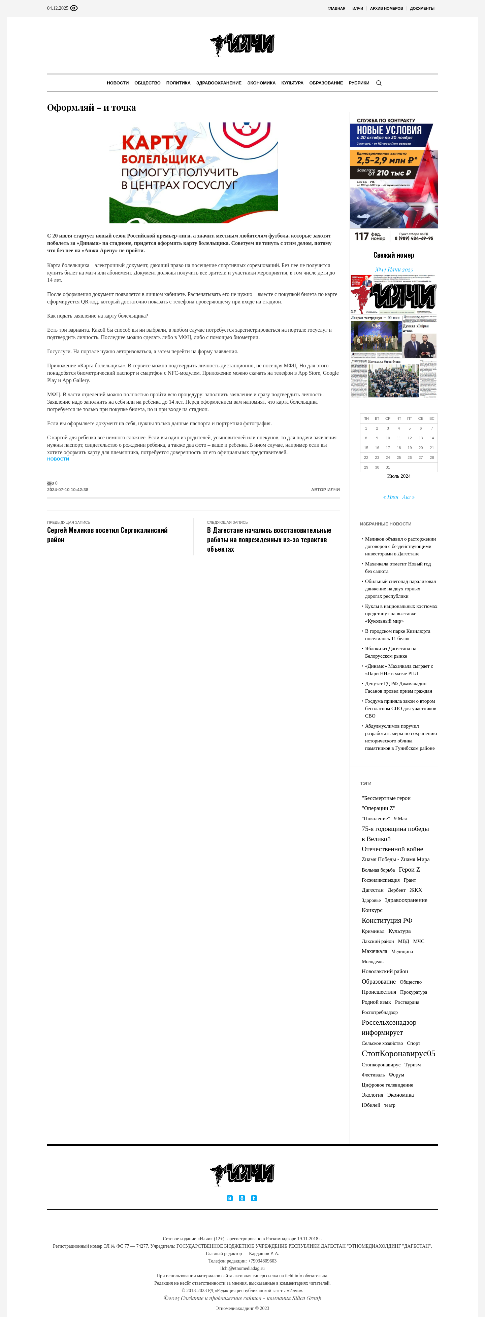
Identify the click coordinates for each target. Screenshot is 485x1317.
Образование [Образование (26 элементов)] (379, 981)
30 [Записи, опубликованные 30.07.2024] (377, 467)
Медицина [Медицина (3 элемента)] (402, 951)
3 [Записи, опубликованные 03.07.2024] (388, 428)
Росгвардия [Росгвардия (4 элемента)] (407, 1002)
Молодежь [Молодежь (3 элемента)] (373, 961)
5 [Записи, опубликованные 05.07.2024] (410, 428)
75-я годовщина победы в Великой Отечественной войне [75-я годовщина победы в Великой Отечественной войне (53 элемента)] (395, 838)
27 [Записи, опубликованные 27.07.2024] (421, 457)
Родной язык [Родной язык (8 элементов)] (376, 1002)
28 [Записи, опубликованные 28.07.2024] (432, 457)
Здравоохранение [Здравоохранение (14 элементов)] (406, 900)
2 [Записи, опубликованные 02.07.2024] (377, 428)
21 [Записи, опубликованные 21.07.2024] (432, 448)
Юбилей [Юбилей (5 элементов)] (371, 1105)
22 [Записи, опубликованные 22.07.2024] (366, 457)
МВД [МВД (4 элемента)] (403, 941)
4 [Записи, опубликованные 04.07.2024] (399, 428)
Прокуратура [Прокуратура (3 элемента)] (413, 992)
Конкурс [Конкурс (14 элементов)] (372, 910)
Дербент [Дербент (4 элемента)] (397, 890)
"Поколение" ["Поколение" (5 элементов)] (376, 818)
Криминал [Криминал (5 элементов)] (373, 931)
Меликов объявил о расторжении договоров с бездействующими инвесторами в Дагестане (400, 546)
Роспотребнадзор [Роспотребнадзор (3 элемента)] (380, 1012)
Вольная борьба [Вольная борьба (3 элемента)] (378, 870)
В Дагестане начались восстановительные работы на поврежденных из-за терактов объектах (269, 539)
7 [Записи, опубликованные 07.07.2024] (432, 428)
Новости (58, 459)
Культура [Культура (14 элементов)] (399, 931)
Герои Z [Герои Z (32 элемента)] (409, 869)
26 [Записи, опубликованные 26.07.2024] (410, 457)
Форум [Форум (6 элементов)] (396, 1074)
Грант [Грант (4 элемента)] (410, 880)
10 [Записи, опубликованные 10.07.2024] (388, 438)
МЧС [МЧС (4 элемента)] (418, 941)
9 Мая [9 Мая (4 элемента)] (400, 818)
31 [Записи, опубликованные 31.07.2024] (388, 467)
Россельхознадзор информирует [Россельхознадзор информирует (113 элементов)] (389, 1027)
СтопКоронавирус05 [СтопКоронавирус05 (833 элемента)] (398, 1053)
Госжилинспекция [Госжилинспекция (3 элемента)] (381, 880)
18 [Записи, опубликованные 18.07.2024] (399, 448)
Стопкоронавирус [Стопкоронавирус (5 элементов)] (381, 1064)
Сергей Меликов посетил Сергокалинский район (107, 534)
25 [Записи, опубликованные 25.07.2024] (399, 457)
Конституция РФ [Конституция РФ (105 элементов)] (387, 920)
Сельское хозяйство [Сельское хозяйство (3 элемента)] (382, 1043)
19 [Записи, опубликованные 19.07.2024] (410, 448)
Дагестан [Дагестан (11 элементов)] (373, 890)
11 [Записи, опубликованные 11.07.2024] (399, 438)
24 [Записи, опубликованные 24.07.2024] (388, 457)
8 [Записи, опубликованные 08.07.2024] (366, 438)
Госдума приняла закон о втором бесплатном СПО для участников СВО (400, 708)
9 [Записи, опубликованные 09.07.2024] (377, 438)
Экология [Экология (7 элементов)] (372, 1095)
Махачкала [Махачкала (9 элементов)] (374, 951)
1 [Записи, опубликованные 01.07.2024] (366, 428)
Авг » (408, 496)
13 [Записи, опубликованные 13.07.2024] (421, 438)
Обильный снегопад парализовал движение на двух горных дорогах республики (400, 589)
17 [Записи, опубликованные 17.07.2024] (388, 448)
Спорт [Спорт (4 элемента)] (413, 1043)
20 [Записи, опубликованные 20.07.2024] (421, 448)
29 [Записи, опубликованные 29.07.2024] (366, 467)
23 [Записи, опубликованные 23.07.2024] (377, 457)
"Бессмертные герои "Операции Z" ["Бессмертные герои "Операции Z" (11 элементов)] (386, 803)
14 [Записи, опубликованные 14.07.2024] (432, 438)
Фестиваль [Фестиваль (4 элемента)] (373, 1074)
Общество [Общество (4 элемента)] (411, 982)
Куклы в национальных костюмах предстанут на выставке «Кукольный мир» (401, 613)
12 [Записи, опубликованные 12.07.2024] (410, 438)
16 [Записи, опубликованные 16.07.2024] (377, 448)
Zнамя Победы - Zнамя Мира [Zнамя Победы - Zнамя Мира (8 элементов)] (396, 859)
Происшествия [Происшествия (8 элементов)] (379, 992)
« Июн (390, 496)
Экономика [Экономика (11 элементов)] (400, 1095)
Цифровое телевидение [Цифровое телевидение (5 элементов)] (387, 1085)
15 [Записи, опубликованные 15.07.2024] (366, 448)
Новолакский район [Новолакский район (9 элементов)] (385, 971)
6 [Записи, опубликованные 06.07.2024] (421, 428)
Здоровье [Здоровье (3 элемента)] (371, 900)
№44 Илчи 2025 (394, 269)
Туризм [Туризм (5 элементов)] (413, 1064)
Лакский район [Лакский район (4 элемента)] (378, 941)
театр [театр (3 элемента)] (389, 1105)
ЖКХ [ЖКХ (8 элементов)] (416, 890)
